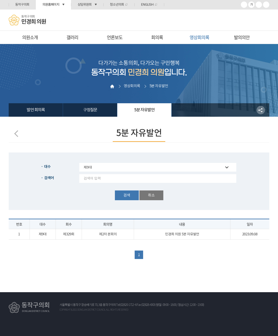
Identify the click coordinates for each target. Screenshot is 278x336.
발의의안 (242, 37)
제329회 (68, 234)
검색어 (49, 178)
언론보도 (114, 37)
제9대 (42, 234)
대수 (47, 167)
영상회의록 (199, 37)
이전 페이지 (17, 133)
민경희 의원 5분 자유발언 (182, 234)
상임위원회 (85, 5)
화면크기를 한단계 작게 (259, 5)
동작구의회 (22, 5)
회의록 (157, 37)
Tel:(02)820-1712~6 (126, 305)
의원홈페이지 (50, 5)
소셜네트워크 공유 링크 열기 (260, 110)
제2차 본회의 (108, 234)
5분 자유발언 (144, 110)
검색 (126, 195)
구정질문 (90, 110)
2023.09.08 (249, 234)
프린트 (266, 5)
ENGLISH (147, 5)
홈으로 (112, 86)
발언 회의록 (36, 110)
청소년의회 (117, 5)
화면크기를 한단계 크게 (244, 5)
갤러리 (72, 37)
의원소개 (30, 37)
